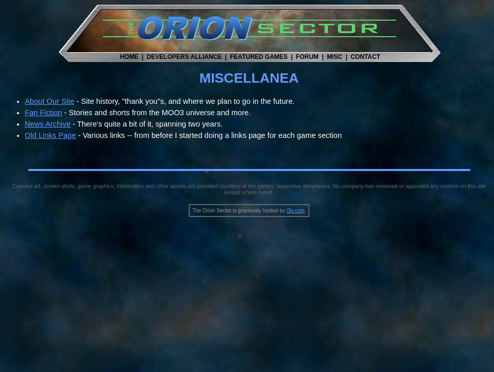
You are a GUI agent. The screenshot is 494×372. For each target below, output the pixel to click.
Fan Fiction (43, 113)
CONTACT (366, 56)
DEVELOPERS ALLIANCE (184, 56)
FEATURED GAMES (259, 56)
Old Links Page (50, 135)
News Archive (48, 124)
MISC (334, 56)
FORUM (307, 56)
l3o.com (296, 210)
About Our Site (49, 101)
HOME (129, 56)
